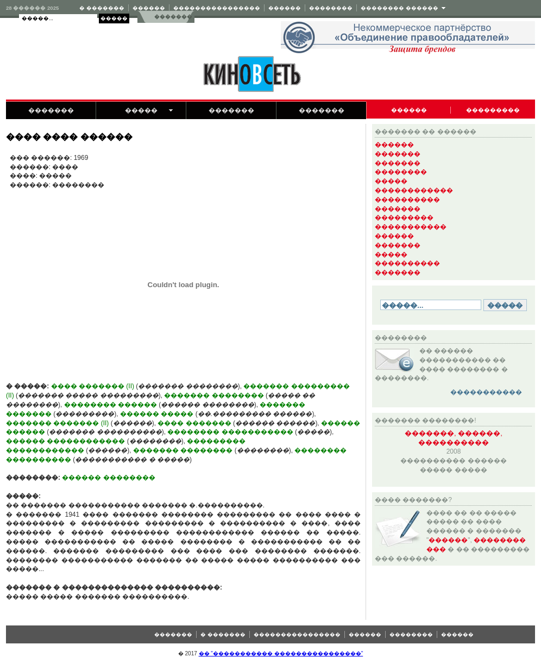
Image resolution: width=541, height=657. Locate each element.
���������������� (216, 8)
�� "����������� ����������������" (281, 653)
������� (173, 17)
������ (149, 8)
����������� (410, 227)
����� (141, 110)
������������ (414, 190)
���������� (407, 199)
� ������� (101, 8)
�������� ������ (399, 8)
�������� (331, 8)
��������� (493, 110)
